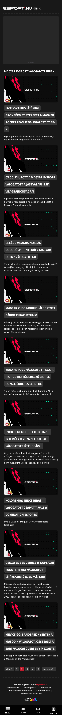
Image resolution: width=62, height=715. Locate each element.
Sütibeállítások (43, 690)
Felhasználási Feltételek (31, 693)
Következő (49, 669)
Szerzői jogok (29, 687)
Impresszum (13, 687)
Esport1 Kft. (42, 684)
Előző (9, 669)
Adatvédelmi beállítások (20, 690)
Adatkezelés (45, 687)
